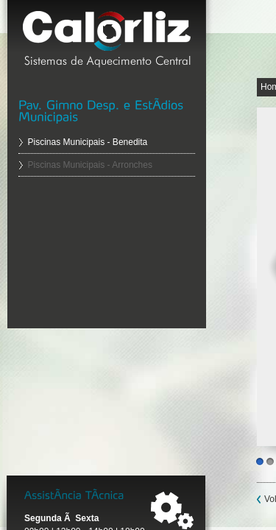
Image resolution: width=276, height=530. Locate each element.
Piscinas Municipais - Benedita (88, 142)
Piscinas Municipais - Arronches (90, 165)
